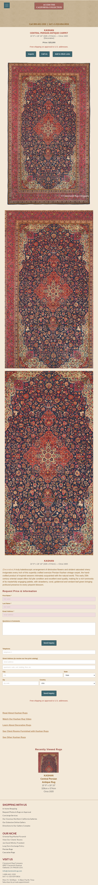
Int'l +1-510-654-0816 (59, 24)
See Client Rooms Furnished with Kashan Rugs (26, 731)
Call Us (44, 54)
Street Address (20, 658)
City (4, 672)
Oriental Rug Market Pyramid (14, 836)
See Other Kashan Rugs (14, 737)
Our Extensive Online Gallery (14, 822)
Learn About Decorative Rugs (17, 725)
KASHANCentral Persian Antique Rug (48, 779)
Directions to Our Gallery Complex (16, 826)
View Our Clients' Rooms (12, 840)
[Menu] (7, 5)
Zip (4, 680)
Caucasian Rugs (9, 852)
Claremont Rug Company (49, 17)
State (66, 672)
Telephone (6, 649)
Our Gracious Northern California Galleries (20, 819)
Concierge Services (10, 815)
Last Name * (7, 603)
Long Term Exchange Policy (13, 846)
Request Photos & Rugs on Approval (17, 812)
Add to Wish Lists (62, 54)
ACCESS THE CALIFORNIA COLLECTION (49, 6)
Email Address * (8, 611)
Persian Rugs (8, 849)
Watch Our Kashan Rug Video (17, 719)
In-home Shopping (10, 809)
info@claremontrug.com (12, 871)
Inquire (31, 54)
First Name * (7, 596)
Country (43, 680)
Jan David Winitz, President (13, 843)
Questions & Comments (11, 621)
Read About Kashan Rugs (15, 713)
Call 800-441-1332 (37, 24)
